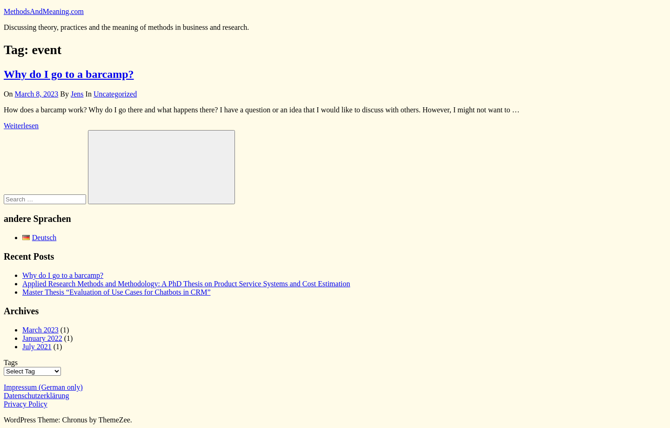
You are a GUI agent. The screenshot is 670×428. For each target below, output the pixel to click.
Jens (77, 94)
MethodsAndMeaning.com (44, 11)
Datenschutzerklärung (36, 396)
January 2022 (42, 338)
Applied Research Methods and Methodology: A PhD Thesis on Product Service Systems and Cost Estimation (186, 284)
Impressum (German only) (43, 387)
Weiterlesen (21, 126)
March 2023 (40, 330)
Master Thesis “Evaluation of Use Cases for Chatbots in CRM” (116, 292)
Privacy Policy (25, 404)
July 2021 (37, 347)
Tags (11, 362)
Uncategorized (115, 94)
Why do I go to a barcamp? (69, 74)
